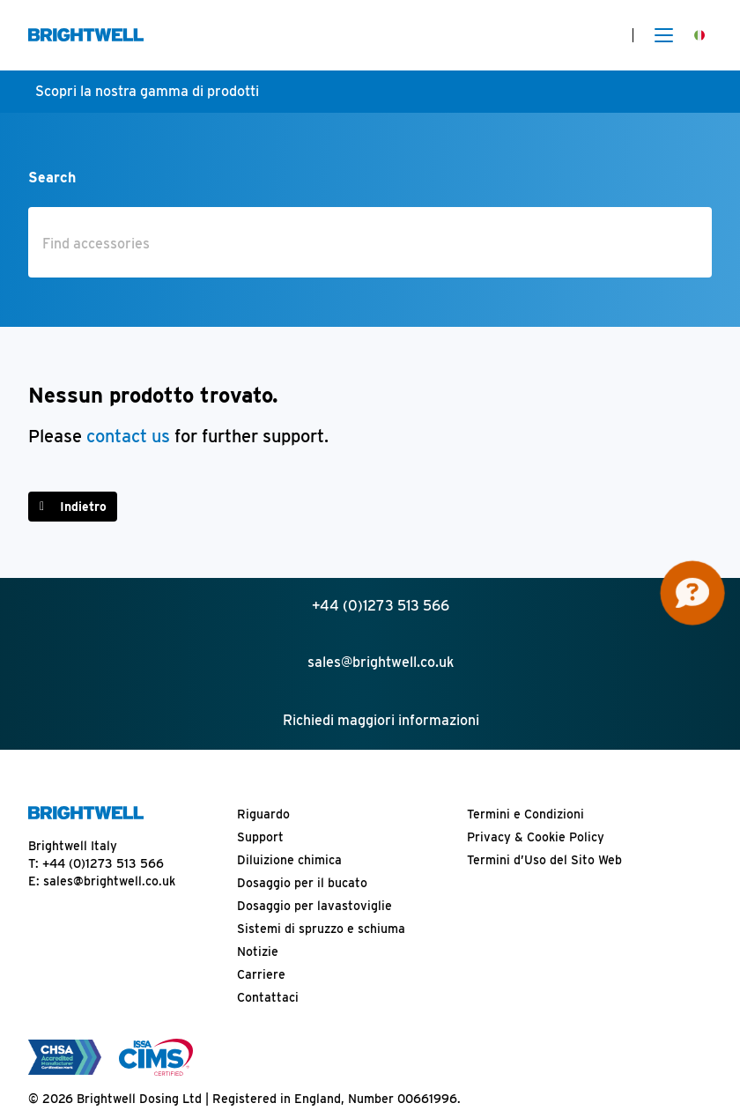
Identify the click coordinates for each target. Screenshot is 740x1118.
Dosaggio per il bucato (302, 883)
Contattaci (268, 997)
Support (260, 837)
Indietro (83, 507)
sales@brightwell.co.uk (109, 881)
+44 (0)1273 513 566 (103, 863)
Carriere (261, 974)
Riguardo (263, 814)
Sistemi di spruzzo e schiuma (321, 929)
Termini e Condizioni (525, 814)
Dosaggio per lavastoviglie (314, 906)
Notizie (257, 951)
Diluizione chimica (289, 860)
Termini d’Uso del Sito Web (544, 860)
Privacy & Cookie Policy (535, 837)
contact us (130, 436)
